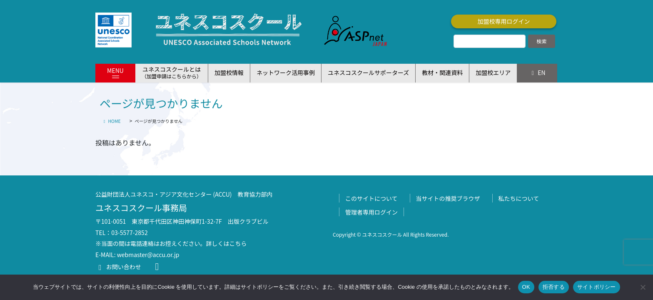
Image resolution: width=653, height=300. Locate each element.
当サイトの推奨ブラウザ (448, 198)
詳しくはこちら (226, 243)
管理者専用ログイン (371, 212)
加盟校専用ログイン (504, 21)
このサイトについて (371, 198)
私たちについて (518, 198)
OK (526, 287)
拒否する (554, 287)
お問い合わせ (118, 266)
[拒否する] (642, 287)
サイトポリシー (596, 287)
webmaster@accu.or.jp (148, 254)
